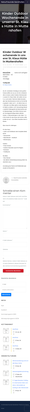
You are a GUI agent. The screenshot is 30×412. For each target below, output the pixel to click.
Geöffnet (15, 329)
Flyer (2, 305)
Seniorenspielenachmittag (20, 371)
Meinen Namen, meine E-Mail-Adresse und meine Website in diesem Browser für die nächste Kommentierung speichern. (15, 263)
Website (5, 249)
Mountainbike (19, 65)
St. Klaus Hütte (7, 85)
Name (5, 231)
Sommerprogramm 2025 (8, 314)
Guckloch (4, 310)
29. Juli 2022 (8, 65)
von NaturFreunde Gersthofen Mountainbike (15, 67)
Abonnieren (6, 294)
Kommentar (7, 205)
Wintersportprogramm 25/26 (10, 318)
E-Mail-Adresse (8, 240)
